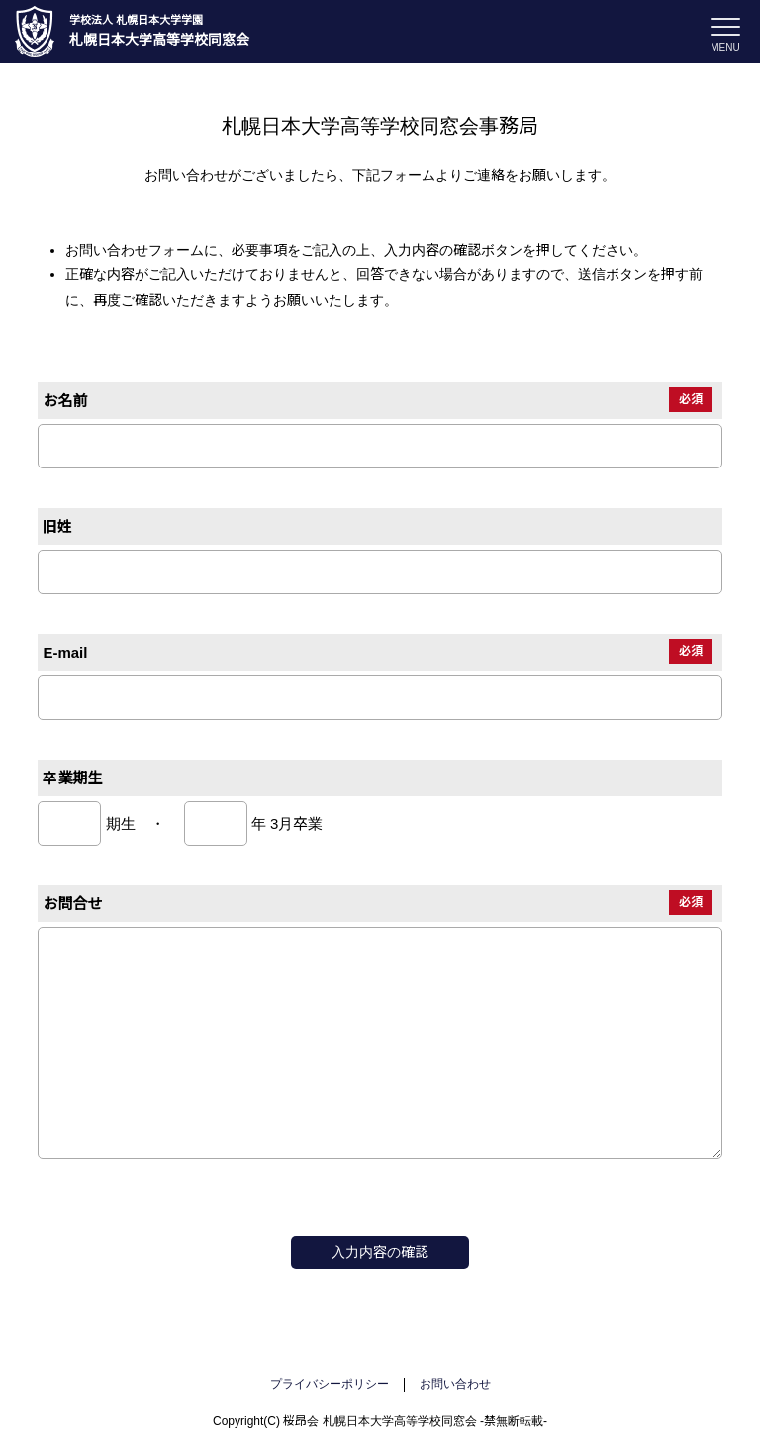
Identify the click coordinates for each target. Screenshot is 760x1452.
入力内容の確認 (380, 1252)
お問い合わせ (455, 1384)
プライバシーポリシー (329, 1384)
